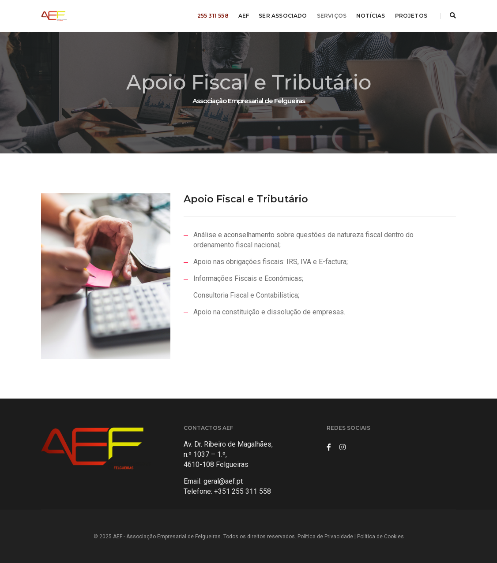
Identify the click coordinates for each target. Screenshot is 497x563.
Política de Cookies (380, 536)
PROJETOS (411, 15)
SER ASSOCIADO (283, 15)
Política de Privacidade (325, 536)
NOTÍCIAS (370, 15)
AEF (243, 15)
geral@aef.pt (223, 481)
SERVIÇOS (331, 15)
